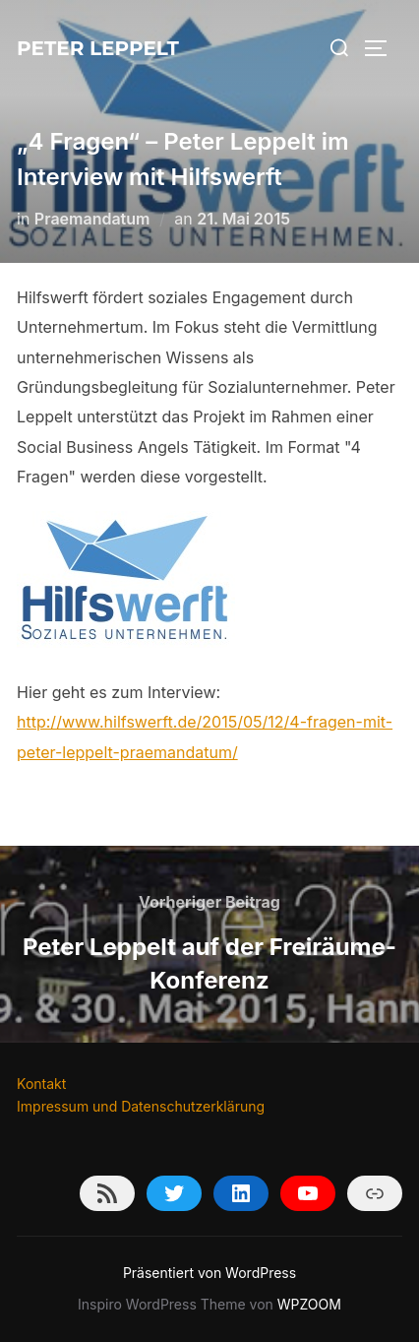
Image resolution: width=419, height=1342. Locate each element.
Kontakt (41, 1083)
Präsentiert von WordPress (209, 1272)
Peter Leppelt (98, 48)
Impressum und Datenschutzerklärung (141, 1106)
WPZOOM (309, 1304)
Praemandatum (92, 218)
